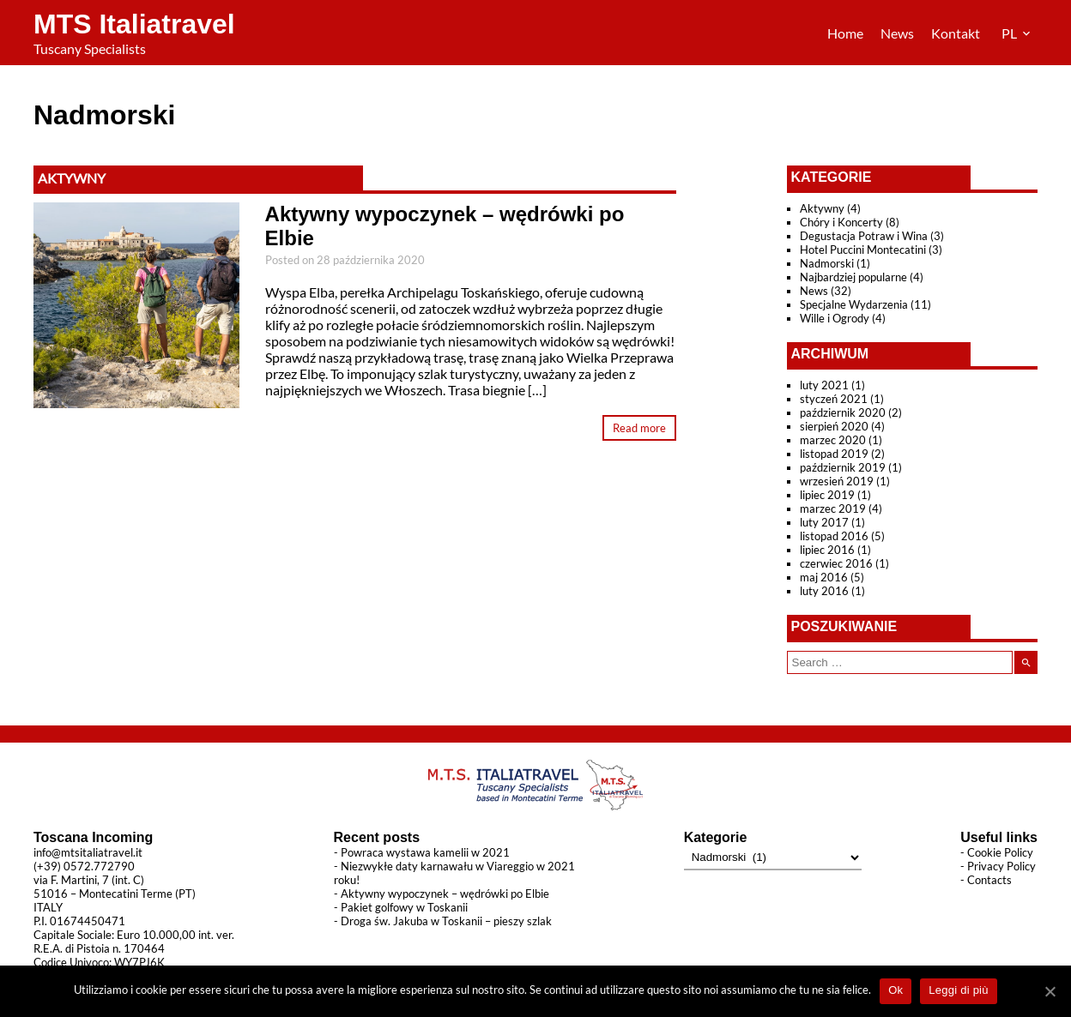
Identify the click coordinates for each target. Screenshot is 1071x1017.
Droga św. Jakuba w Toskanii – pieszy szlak (446, 921)
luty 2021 (824, 385)
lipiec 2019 (827, 495)
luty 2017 (824, 522)
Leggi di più (959, 990)
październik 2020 (843, 412)
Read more (639, 428)
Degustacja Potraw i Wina (864, 236)
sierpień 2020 (834, 426)
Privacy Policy (1001, 866)
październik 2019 (843, 467)
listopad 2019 (834, 453)
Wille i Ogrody (834, 318)
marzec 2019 (833, 508)
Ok (895, 990)
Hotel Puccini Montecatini (863, 249)
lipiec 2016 (827, 550)
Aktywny (72, 178)
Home (845, 33)
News (897, 33)
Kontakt (955, 33)
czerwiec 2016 (836, 563)
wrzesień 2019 (837, 481)
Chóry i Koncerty (841, 222)
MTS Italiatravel (134, 24)
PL (1010, 33)
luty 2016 (824, 591)
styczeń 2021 (834, 399)
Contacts (989, 880)
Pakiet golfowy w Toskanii (404, 907)
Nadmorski (827, 263)
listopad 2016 (834, 536)
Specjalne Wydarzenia (854, 304)
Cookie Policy (1000, 852)
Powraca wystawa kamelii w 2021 (425, 852)
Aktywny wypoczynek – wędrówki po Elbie (445, 893)
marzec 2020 (833, 440)
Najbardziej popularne (853, 277)
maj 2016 (824, 577)
